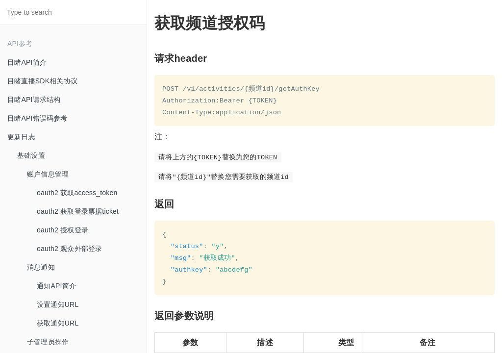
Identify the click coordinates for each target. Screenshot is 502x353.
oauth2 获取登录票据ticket (78, 211)
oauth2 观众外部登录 (69, 248)
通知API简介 (56, 286)
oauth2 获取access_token (77, 193)
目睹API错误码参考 (37, 118)
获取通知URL (57, 323)
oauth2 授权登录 (62, 230)
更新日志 (21, 137)
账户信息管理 (48, 174)
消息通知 (41, 267)
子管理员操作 (48, 342)
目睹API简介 (27, 62)
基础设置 (31, 155)
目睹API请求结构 (33, 99)
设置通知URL (57, 304)
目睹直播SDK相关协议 (42, 81)
